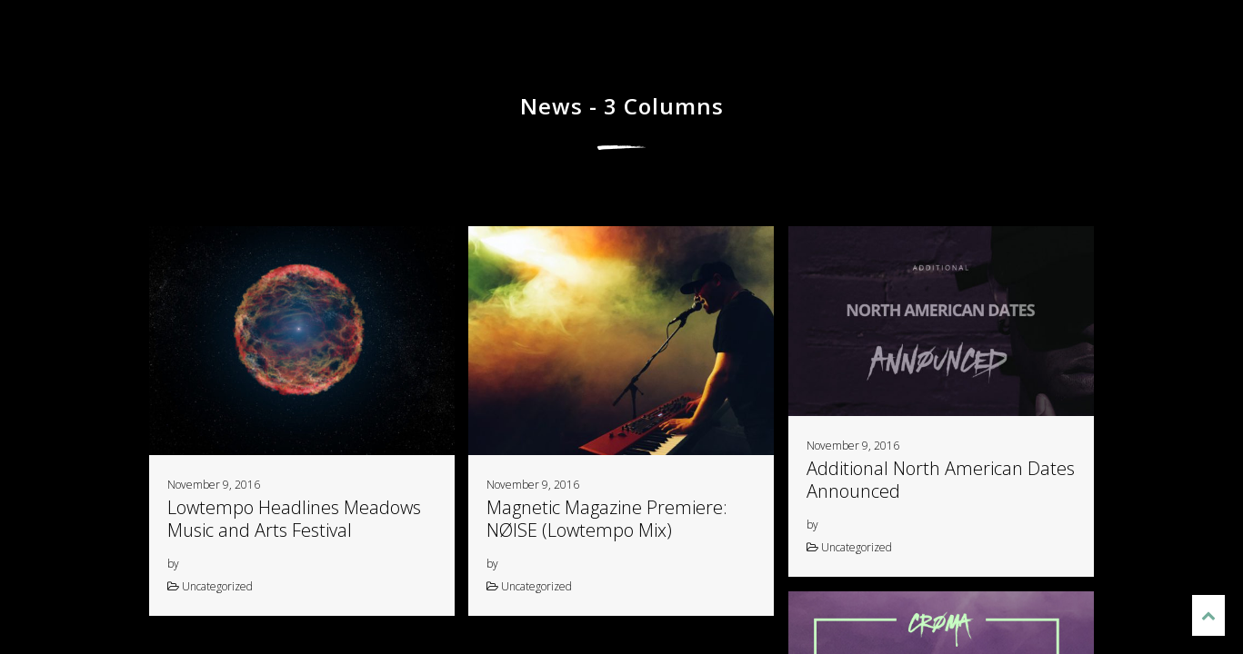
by (173, 563)
